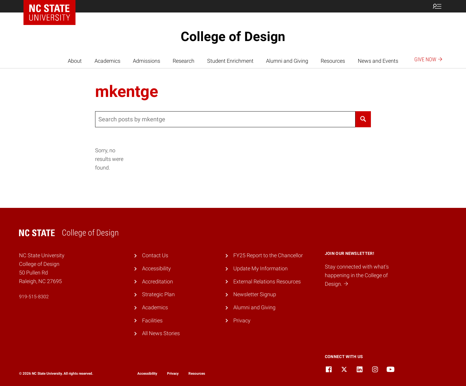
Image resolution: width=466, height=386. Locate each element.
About (75, 61)
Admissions (146, 61)
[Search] (363, 119)
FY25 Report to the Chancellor (268, 255)
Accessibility (156, 268)
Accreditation (157, 281)
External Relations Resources (267, 281)
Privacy (242, 320)
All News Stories (161, 333)
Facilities (152, 320)
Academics (107, 61)
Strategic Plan (158, 294)
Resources (333, 61)
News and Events (378, 61)
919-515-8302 (34, 296)
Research (183, 61)
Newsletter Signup (254, 294)
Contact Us (155, 255)
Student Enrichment (230, 61)
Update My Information (260, 268)
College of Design (233, 36)
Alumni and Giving (287, 61)
